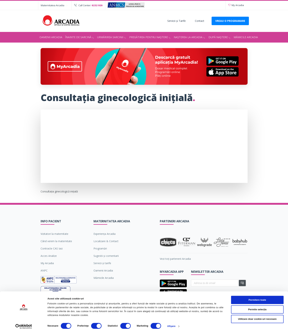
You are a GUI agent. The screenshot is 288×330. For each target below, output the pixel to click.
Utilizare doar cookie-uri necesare (257, 315)
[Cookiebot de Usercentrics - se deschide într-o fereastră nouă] (24, 323)
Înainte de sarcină (80, 37)
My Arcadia (236, 5)
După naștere (219, 37)
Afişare (171, 323)
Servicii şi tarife (102, 263)
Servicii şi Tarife (176, 21)
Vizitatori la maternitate (54, 234)
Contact (199, 21)
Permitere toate (257, 296)
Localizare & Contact (105, 241)
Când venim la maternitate (56, 241)
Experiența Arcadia (104, 234)
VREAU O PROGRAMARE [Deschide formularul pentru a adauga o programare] (230, 21)
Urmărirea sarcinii (112, 37)
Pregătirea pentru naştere (150, 37)
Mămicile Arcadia (246, 37)
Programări (100, 248)
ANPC (44, 270)
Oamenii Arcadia (50, 37)
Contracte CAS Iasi (52, 248)
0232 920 (97, 5)
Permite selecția (257, 306)
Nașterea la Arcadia (190, 37)
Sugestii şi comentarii (106, 256)
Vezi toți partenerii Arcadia (175, 258)
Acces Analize (49, 256)
